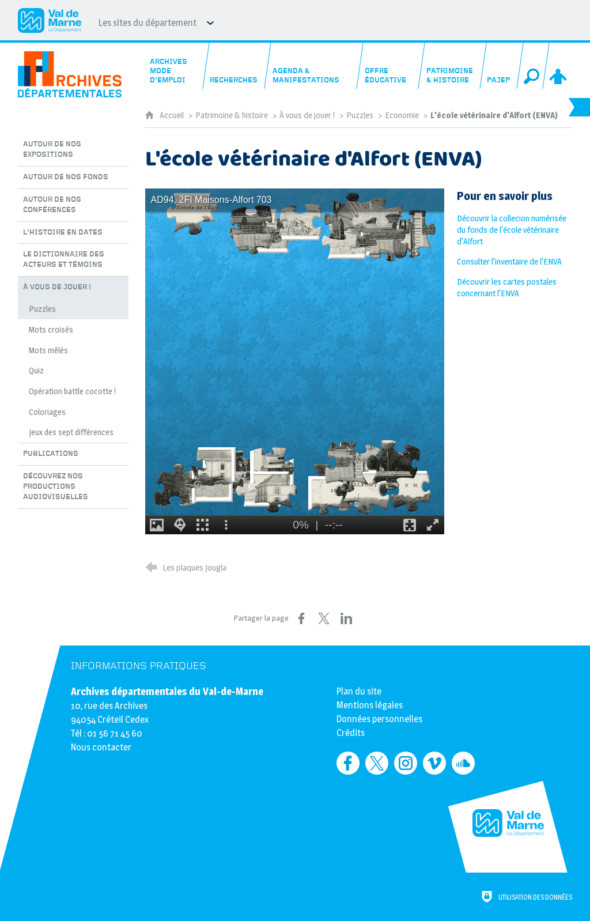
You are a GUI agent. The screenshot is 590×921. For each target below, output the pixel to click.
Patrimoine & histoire (231, 115)
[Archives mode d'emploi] (175, 66)
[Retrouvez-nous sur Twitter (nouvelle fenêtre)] (376, 763)
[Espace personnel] (559, 66)
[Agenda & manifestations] (313, 66)
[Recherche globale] (533, 66)
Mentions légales (369, 705)
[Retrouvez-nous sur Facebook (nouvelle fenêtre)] (348, 763)
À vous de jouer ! (307, 115)
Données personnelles (379, 719)
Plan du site (358, 691)
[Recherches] (237, 66)
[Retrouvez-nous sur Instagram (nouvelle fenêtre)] (405, 763)
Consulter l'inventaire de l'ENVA (509, 261)
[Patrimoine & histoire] (452, 66)
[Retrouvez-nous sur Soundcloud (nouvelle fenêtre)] (463, 763)
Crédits (350, 732)
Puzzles (359, 115)
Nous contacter (101, 747)
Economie (402, 115)
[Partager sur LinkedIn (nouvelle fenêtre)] (346, 618)
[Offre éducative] (391, 66)
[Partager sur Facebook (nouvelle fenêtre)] (301, 618)
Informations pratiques (138, 666)
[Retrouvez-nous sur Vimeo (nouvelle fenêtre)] (434, 763)
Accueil (173, 115)
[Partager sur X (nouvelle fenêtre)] (324, 618)
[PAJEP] (501, 66)
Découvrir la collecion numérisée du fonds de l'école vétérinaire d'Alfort (511, 230)
